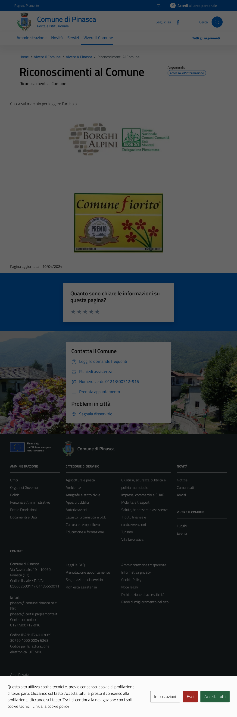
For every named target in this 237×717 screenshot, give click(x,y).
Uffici (14, 480)
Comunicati (185, 487)
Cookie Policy (131, 579)
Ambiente (73, 487)
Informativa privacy (136, 572)
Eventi (182, 533)
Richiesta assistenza (81, 587)
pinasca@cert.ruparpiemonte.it (33, 614)
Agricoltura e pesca (80, 480)
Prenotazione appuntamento (88, 572)
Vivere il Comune (98, 38)
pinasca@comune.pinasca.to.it (33, 603)
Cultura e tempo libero (83, 524)
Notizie (182, 480)
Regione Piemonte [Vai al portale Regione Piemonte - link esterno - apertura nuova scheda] (26, 5)
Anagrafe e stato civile (83, 495)
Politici (15, 495)
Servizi (73, 38)
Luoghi (182, 526)
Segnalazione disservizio (84, 579)
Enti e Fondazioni (23, 509)
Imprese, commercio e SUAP (142, 495)
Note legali (129, 587)
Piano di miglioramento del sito (144, 602)
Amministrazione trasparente (143, 565)
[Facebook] (176, 22)
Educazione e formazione (85, 532)
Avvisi (181, 495)
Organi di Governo (24, 487)
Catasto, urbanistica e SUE (86, 517)
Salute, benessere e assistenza (144, 509)
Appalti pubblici (77, 502)
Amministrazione (32, 38)
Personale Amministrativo (30, 502)
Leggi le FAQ (75, 565)
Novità (57, 38)
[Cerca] (217, 22)
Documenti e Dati (23, 517)
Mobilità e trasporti (135, 502)
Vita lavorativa (132, 539)
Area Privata (19, 674)
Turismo (127, 532)
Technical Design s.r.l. (42, 703)
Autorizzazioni (76, 509)
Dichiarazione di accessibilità (142, 594)
